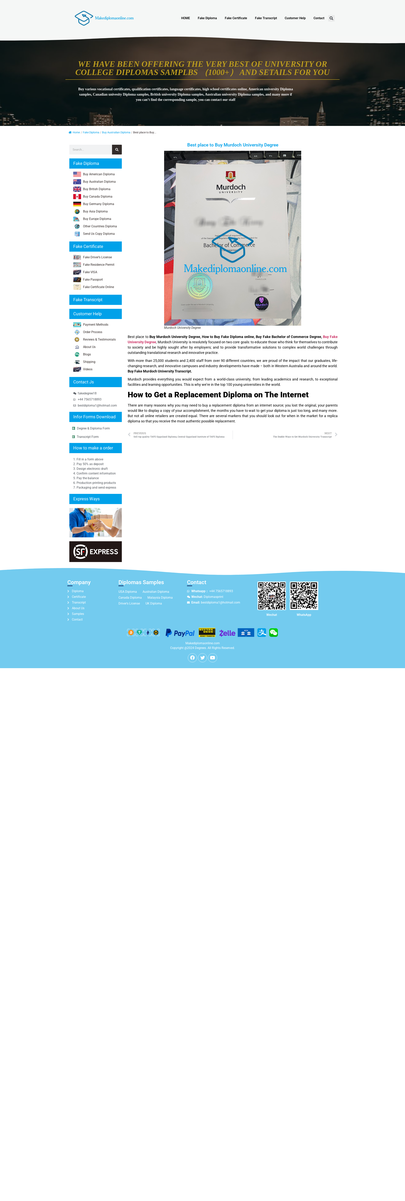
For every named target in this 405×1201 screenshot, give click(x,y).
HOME (185, 18)
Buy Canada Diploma (92, 196)
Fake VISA (85, 272)
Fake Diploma (207, 18)
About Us (84, 347)
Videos (82, 369)
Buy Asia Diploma (90, 211)
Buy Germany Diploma (93, 204)
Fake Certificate (236, 18)
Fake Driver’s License (92, 257)
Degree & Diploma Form (93, 428)
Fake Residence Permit (93, 264)
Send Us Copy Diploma (94, 233)
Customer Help (295, 18)
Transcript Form (88, 437)
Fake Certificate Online (93, 287)
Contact (319, 18)
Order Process (87, 332)
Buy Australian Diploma (116, 132)
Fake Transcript (266, 18)
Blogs (82, 354)
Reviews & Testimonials (94, 339)
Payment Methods (90, 324)
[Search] (117, 150)
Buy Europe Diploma (92, 218)
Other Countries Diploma (95, 226)
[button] (331, 18)
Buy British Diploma (91, 189)
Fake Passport (88, 279)
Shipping (84, 361)
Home (74, 132)
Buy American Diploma (94, 174)
